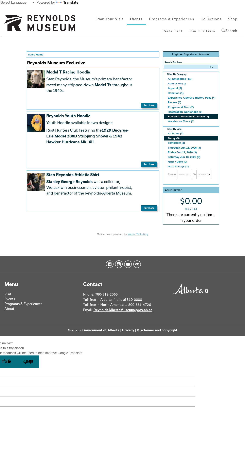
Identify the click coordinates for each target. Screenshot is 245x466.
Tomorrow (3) (176, 142)
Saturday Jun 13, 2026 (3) (184, 157)
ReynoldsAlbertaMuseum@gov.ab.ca (122, 310)
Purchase (148, 105)
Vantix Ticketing (138, 234)
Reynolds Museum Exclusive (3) (188, 116)
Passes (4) (174, 102)
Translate (67, 2)
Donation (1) (176, 93)
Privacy (128, 330)
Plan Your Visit (110, 19)
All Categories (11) (180, 78)
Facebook (108, 264)
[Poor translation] (28, 361)
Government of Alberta (100, 330)
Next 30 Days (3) (178, 166)
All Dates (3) (175, 133)
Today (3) (174, 138)
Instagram (118, 264)
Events (136, 19)
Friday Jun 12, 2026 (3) (182, 152)
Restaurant (172, 31)
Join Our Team (202, 31)
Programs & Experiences (171, 19)
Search (229, 31)
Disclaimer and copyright (157, 330)
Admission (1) (177, 83)
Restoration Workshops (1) (185, 111)
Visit (7, 294)
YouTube (127, 264)
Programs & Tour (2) (181, 107)
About (9, 309)
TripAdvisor (136, 264)
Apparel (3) (175, 88)
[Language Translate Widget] (17, 2)
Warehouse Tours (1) (181, 121)
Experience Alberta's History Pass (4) (191, 97)
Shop (232, 19)
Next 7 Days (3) (177, 161)
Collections (211, 19)
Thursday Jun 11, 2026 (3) (184, 147)
